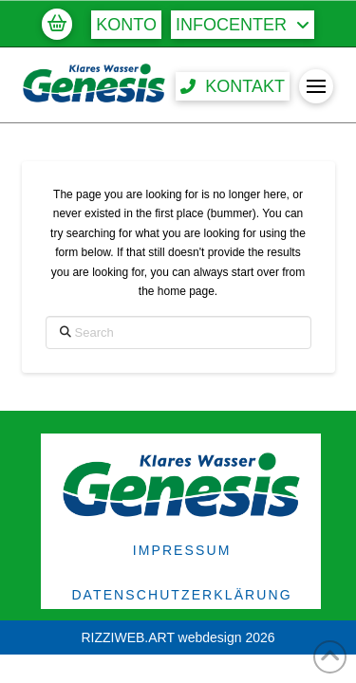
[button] (57, 24)
